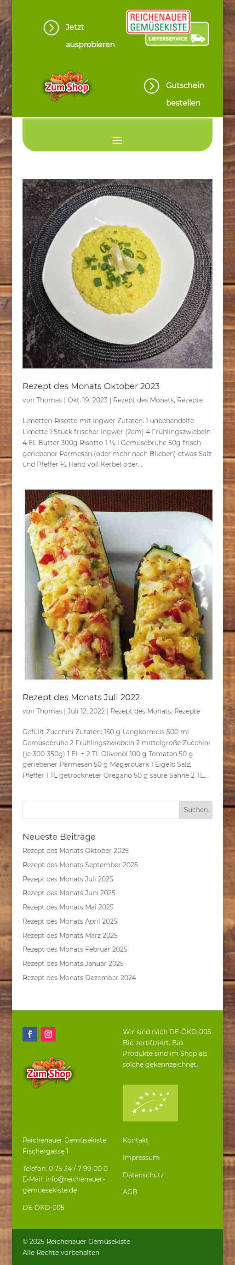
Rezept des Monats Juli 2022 (81, 697)
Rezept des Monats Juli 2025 (68, 879)
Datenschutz (143, 1175)
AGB (130, 1192)
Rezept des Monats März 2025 (70, 935)
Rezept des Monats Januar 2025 (73, 963)
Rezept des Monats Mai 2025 (68, 907)
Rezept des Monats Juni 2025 (69, 893)
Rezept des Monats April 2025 (70, 921)
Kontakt (136, 1140)
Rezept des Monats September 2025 (80, 865)
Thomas (49, 400)
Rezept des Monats (143, 400)
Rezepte (190, 400)
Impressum (141, 1158)
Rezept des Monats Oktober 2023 (91, 386)
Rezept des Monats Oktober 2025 (76, 851)
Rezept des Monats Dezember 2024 (79, 978)
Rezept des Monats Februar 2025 (75, 949)
